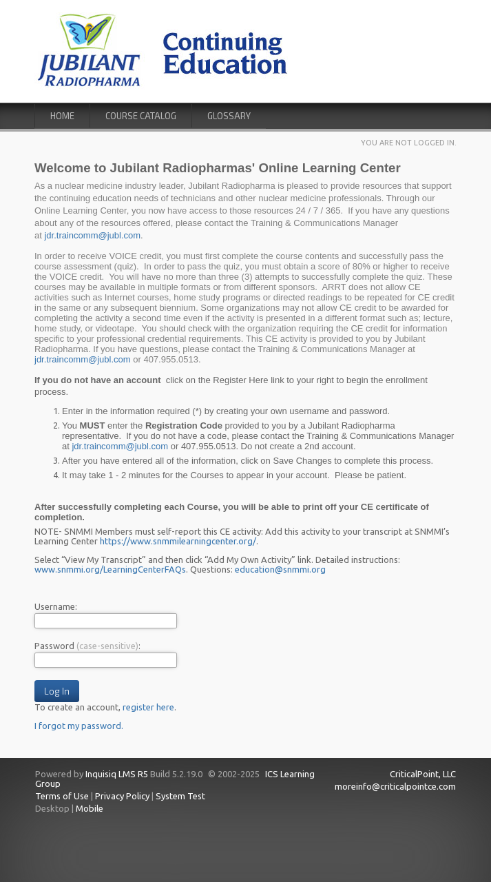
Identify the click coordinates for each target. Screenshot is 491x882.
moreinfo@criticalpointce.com (395, 786)
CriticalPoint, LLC (423, 774)
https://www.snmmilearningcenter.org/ (178, 541)
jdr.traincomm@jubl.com (92, 235)
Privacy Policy (122, 796)
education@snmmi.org (280, 569)
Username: (55, 606)
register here (148, 707)
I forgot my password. (78, 725)
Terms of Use (62, 796)
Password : (87, 645)
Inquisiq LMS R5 (116, 774)
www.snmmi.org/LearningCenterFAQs (110, 569)
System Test (180, 796)
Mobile (89, 808)
